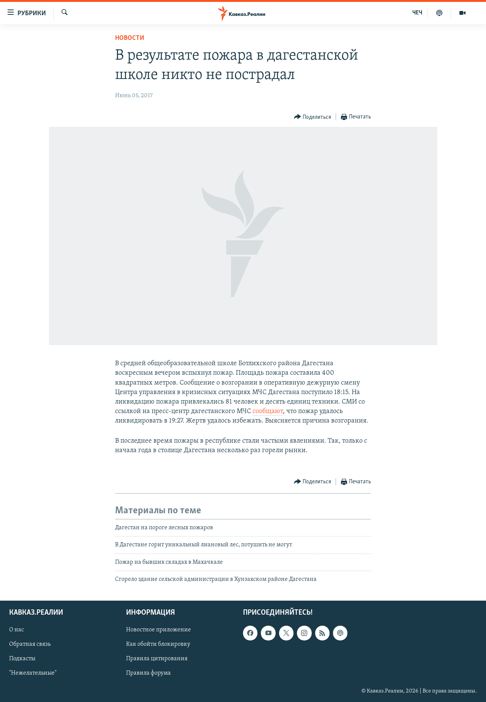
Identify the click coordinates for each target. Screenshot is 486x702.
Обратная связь (29, 645)
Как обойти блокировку (158, 645)
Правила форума (148, 673)
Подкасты (22, 659)
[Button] (312, 117)
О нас (16, 630)
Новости (129, 38)
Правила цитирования (157, 659)
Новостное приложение (158, 630)
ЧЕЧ (417, 13)
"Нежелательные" (33, 673)
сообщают (267, 411)
